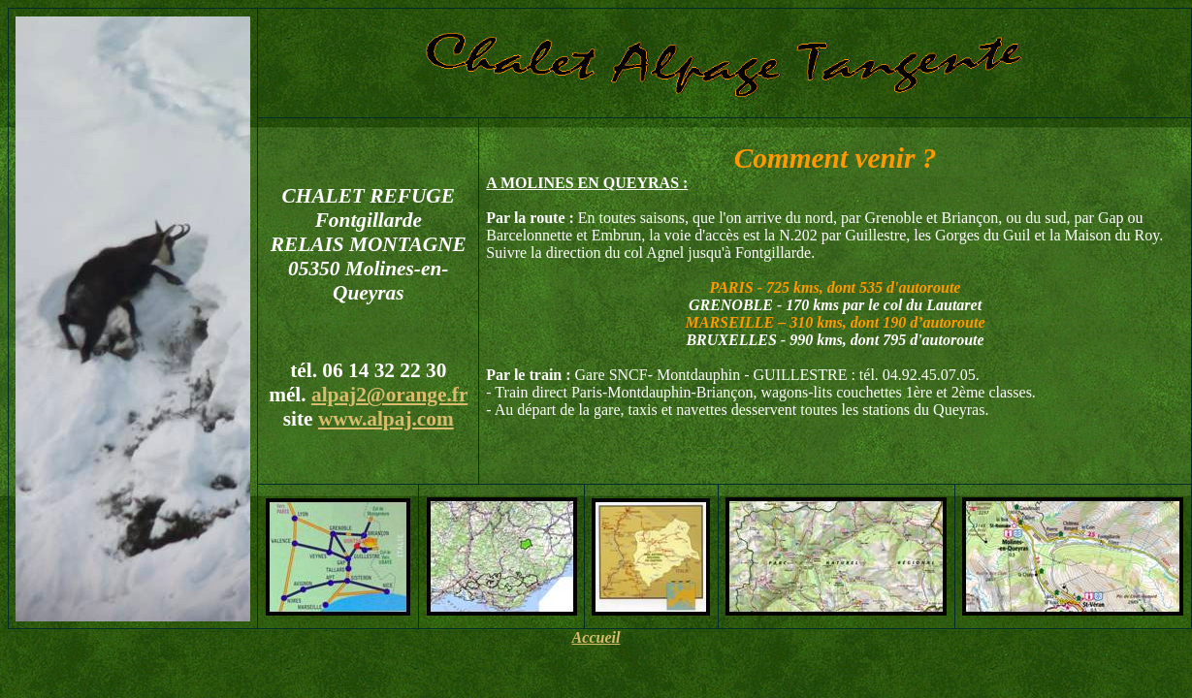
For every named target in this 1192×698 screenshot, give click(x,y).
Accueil (596, 637)
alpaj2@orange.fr (389, 394)
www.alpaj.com (386, 418)
